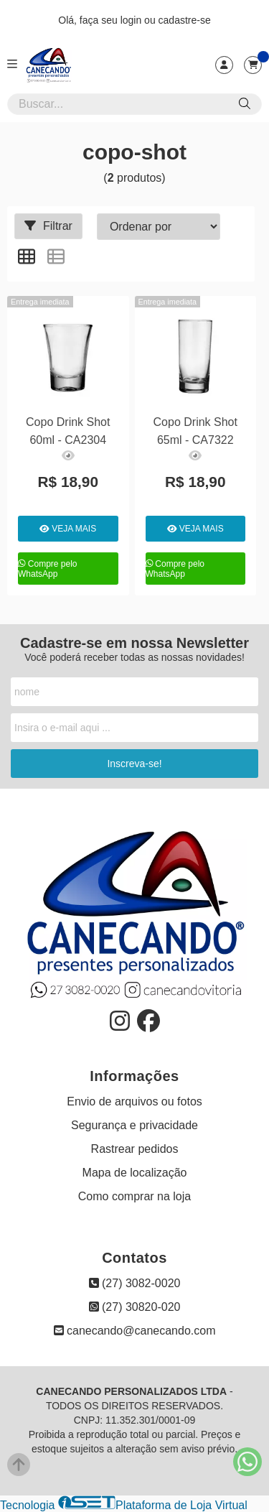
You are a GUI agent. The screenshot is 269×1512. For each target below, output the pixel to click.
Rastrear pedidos (135, 1149)
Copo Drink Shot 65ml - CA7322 (195, 430)
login (132, 20)
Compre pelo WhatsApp (47, 569)
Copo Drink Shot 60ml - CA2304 (68, 430)
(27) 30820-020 (135, 1307)
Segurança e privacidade (134, 1125)
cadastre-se (185, 20)
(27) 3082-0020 (135, 1283)
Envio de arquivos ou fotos (134, 1101)
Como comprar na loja (134, 1196)
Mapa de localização (134, 1173)
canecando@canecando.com (135, 1331)
